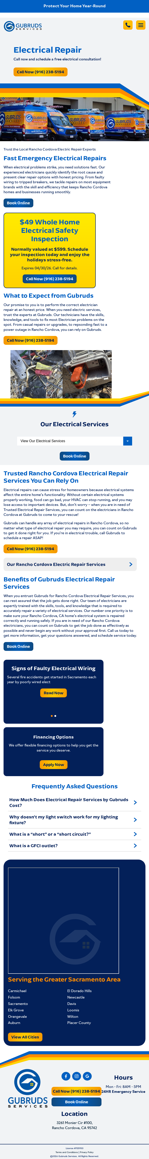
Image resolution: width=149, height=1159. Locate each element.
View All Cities (25, 1036)
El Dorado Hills (79, 991)
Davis (71, 1004)
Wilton (72, 1017)
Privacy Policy (86, 1152)
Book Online (18, 202)
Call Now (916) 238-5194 (40, 71)
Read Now (54, 692)
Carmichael (17, 991)
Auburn (14, 1023)
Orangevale (17, 1017)
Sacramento (18, 1004)
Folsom (14, 997)
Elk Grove (16, 1010)
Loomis (73, 1010)
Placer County (79, 1023)
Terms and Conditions (67, 1152)
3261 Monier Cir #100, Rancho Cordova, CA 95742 (74, 1125)
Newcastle (76, 997)
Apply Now (53, 764)
